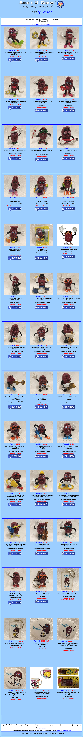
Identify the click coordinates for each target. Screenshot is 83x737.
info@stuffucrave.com (44, 11)
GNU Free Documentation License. (63, 730)
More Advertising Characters (43, 24)
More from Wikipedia (41, 728)
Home (33, 24)
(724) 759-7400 (44, 13)
